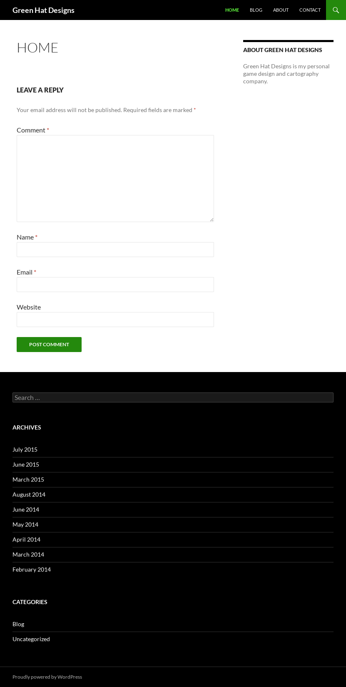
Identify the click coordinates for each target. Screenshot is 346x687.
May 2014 (25, 524)
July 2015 (24, 449)
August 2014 (28, 494)
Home (232, 9)
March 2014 (28, 554)
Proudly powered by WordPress (47, 677)
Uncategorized (31, 638)
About (281, 9)
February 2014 (31, 569)
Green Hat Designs (43, 10)
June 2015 (25, 464)
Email (26, 272)
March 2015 (28, 479)
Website (29, 307)
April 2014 (26, 539)
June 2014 (25, 509)
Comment (33, 130)
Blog (256, 9)
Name (27, 237)
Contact (310, 9)
